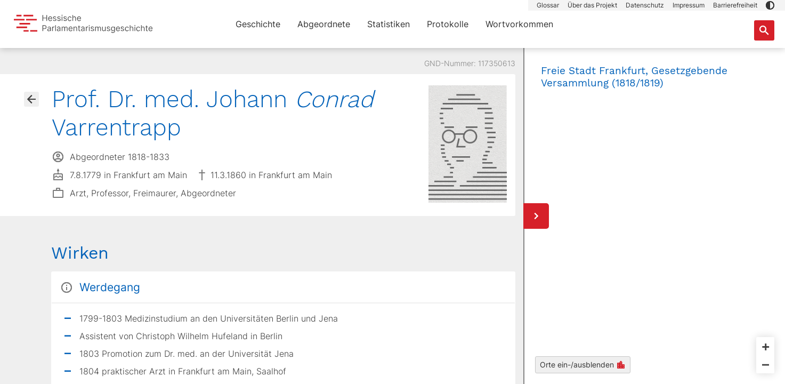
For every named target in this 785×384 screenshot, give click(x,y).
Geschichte (258, 24)
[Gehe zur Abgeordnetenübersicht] (31, 99)
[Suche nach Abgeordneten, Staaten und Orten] (764, 30)
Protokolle (447, 24)
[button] (770, 5)
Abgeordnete (323, 24)
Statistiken (388, 24)
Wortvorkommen (519, 24)
